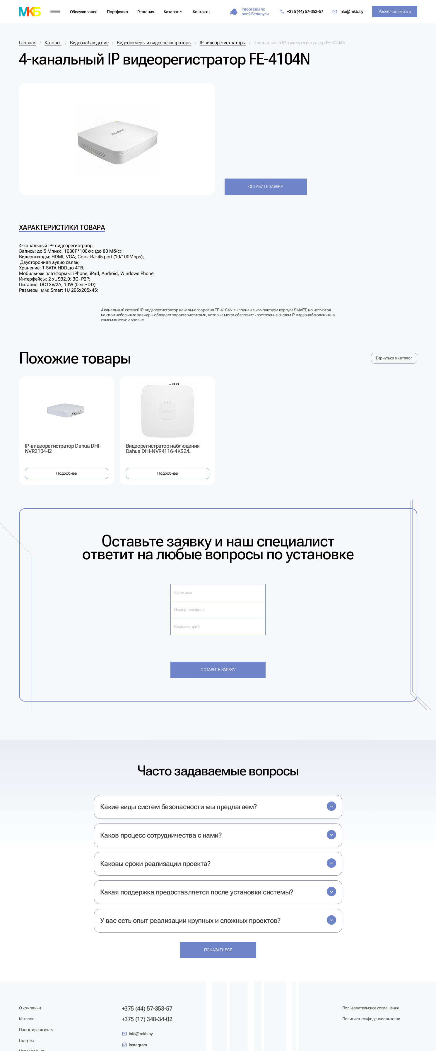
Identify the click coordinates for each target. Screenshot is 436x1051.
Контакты (201, 11)
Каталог (171, 11)
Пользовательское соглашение (370, 1008)
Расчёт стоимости (395, 11)
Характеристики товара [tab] (62, 227)
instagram (134, 1044)
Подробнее (66, 473)
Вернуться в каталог (394, 358)
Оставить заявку (265, 186)
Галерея (26, 1040)
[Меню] (55, 11)
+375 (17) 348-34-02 (147, 1019)
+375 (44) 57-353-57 (301, 11)
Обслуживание (84, 11)
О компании (30, 1008)
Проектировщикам (36, 1029)
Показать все (218, 950)
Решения (145, 11)
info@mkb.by (347, 11)
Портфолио (117, 11)
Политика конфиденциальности (371, 1018)
